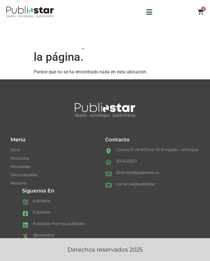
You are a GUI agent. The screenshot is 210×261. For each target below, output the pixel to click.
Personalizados (24, 174)
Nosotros (19, 183)
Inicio (15, 149)
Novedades (21, 166)
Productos (20, 158)
